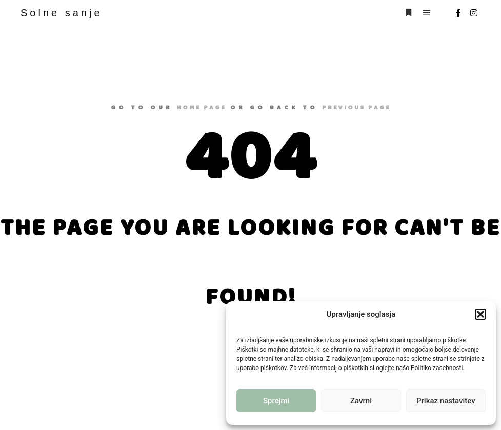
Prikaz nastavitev (445, 400)
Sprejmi (276, 400)
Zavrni (361, 400)
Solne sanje (62, 12)
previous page (356, 107)
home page (201, 107)
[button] (480, 314)
